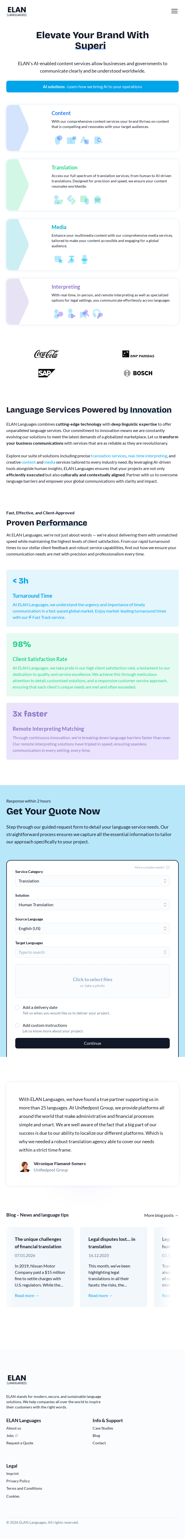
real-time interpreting (147, 455)
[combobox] (92, 880)
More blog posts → (161, 1215)
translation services (108, 455)
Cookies (12, 1496)
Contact (99, 1443)
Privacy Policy (18, 1481)
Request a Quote (19, 1443)
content (29, 461)
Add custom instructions (45, 1025)
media (49, 461)
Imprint (12, 1473)
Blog (96, 1435)
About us (13, 1428)
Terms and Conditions (24, 1488)
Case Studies (103, 1428)
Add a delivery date (40, 1007)
